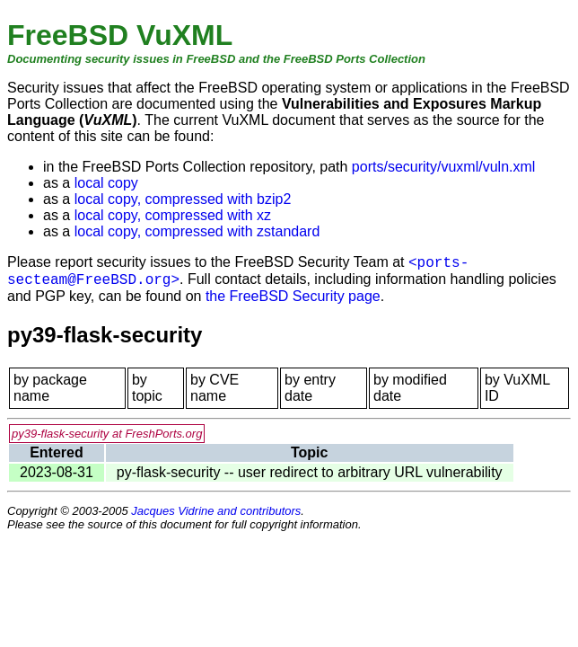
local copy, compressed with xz (172, 215)
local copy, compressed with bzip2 (183, 199)
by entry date (310, 387)
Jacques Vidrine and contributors (216, 511)
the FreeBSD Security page (293, 296)
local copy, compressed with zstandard (197, 231)
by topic (147, 387)
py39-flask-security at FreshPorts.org (107, 433)
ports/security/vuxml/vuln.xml (444, 166)
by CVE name (214, 387)
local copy (106, 183)
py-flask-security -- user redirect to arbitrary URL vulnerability (310, 472)
